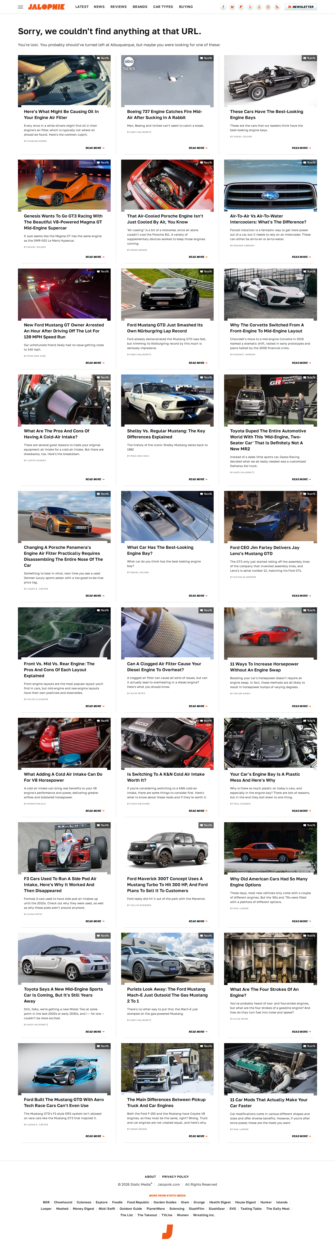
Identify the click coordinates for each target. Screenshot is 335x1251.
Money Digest (83, 1208)
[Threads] (259, 7)
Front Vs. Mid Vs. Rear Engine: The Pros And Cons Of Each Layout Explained (59, 669)
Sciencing (176, 1208)
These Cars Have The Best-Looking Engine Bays (266, 114)
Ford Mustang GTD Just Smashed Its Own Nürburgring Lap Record (165, 327)
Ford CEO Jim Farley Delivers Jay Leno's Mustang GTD (265, 550)
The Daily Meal (278, 1208)
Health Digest (220, 1202)
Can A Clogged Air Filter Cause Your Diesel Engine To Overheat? (164, 666)
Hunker (266, 1202)
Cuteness (84, 1202)
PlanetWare (156, 1208)
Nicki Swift (107, 1208)
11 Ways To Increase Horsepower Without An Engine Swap (264, 666)
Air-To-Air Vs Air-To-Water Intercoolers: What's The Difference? (268, 219)
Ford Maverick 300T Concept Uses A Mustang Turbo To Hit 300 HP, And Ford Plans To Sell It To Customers (167, 884)
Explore (102, 1202)
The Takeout (147, 1215)
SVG (232, 1208)
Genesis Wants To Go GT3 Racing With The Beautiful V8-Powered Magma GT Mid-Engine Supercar (63, 222)
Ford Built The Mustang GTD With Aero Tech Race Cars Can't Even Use (64, 1102)
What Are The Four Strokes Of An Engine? (264, 992)
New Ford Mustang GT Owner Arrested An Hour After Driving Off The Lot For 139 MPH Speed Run (64, 330)
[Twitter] (250, 7)
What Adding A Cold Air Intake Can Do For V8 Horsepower (63, 777)
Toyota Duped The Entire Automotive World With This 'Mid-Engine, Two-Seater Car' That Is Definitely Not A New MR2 (268, 439)
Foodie (117, 1202)
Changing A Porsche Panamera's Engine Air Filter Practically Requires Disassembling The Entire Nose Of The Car (63, 556)
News (99, 7)
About (150, 1176)
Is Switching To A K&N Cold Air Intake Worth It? (166, 777)
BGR (46, 1202)
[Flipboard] (241, 7)
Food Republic (138, 1202)
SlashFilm (196, 1208)
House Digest (245, 1202)
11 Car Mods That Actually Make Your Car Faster (269, 1102)
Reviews (118, 7)
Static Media (141, 1184)
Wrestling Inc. (204, 1215)
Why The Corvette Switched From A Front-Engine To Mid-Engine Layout (267, 327)
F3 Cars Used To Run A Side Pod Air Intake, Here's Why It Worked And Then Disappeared (60, 884)
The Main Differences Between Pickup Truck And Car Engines (166, 1102)
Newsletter (301, 7)
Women (183, 1215)
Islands (282, 1202)
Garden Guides (165, 1202)
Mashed (62, 1208)
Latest (82, 7)
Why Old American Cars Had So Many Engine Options (269, 881)
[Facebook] (223, 7)
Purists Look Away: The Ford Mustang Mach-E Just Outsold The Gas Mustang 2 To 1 (167, 995)
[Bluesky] (232, 7)
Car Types (163, 7)
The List (126, 1215)
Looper (46, 1208)
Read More (93, 148)
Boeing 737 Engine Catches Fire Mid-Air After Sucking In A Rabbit (164, 114)
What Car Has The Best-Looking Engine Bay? (160, 550)
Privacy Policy (175, 1176)
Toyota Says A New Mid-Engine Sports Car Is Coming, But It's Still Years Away (63, 995)
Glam (185, 1202)
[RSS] (277, 7)
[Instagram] (268, 7)
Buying (186, 7)
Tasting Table (251, 1208)
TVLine (167, 1215)
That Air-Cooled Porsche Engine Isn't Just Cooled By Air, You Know (165, 219)
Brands (140, 7)
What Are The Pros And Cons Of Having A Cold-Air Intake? (56, 433)
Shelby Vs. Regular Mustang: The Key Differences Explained (166, 433)
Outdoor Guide (131, 1208)
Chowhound (63, 1202)
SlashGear (217, 1208)
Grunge (199, 1202)
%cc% (105, 58)
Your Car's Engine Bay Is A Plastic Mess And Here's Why (265, 777)
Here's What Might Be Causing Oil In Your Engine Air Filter (61, 114)
